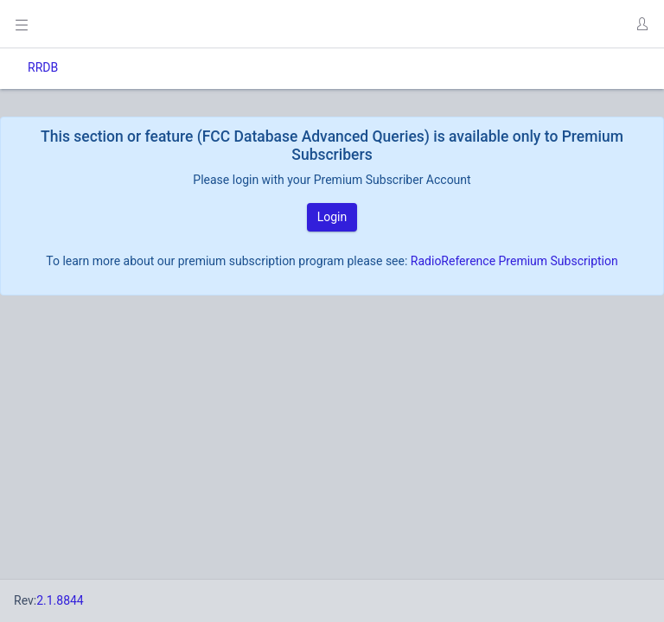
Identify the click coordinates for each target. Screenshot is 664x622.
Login (332, 217)
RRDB (43, 67)
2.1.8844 (60, 600)
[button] (641, 24)
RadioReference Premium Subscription (514, 261)
